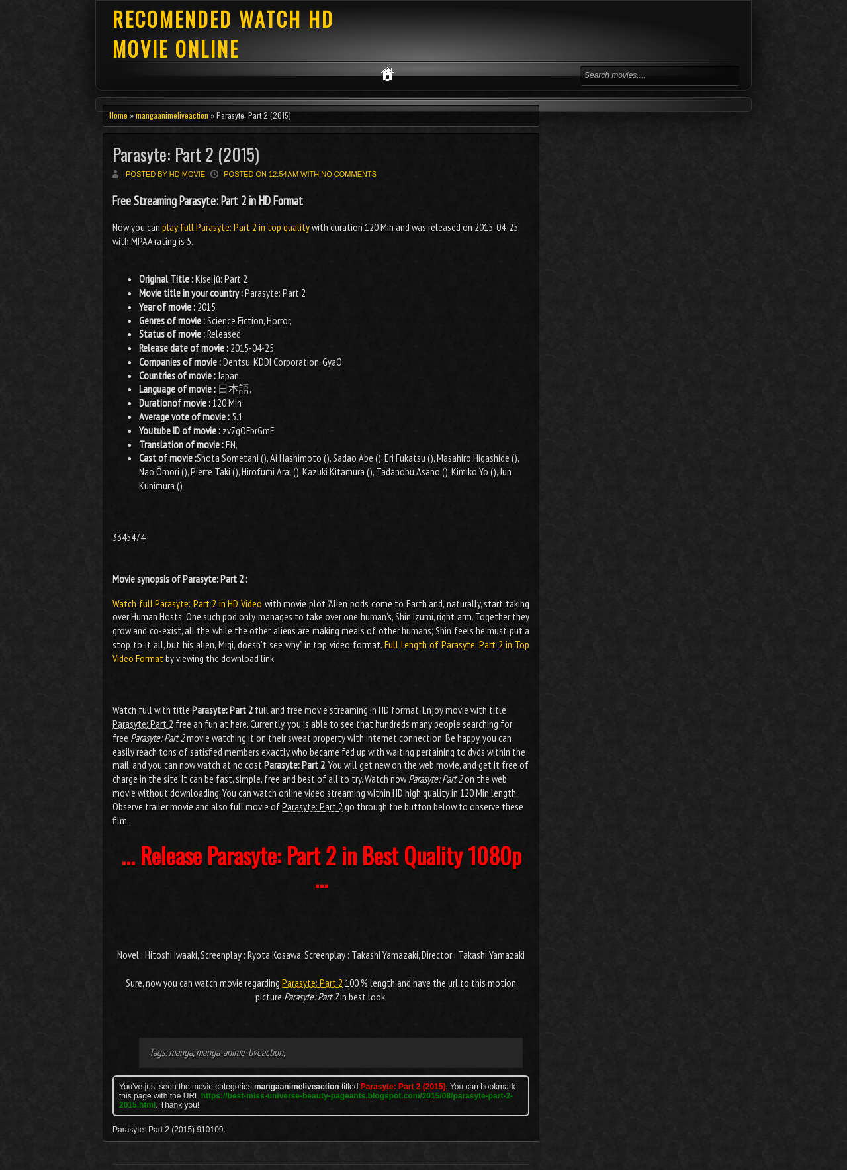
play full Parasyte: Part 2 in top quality (236, 227)
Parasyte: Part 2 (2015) (185, 154)
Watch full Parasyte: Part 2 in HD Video (187, 603)
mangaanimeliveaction (172, 115)
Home (118, 115)
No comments (349, 174)
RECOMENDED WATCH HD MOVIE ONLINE (223, 34)
